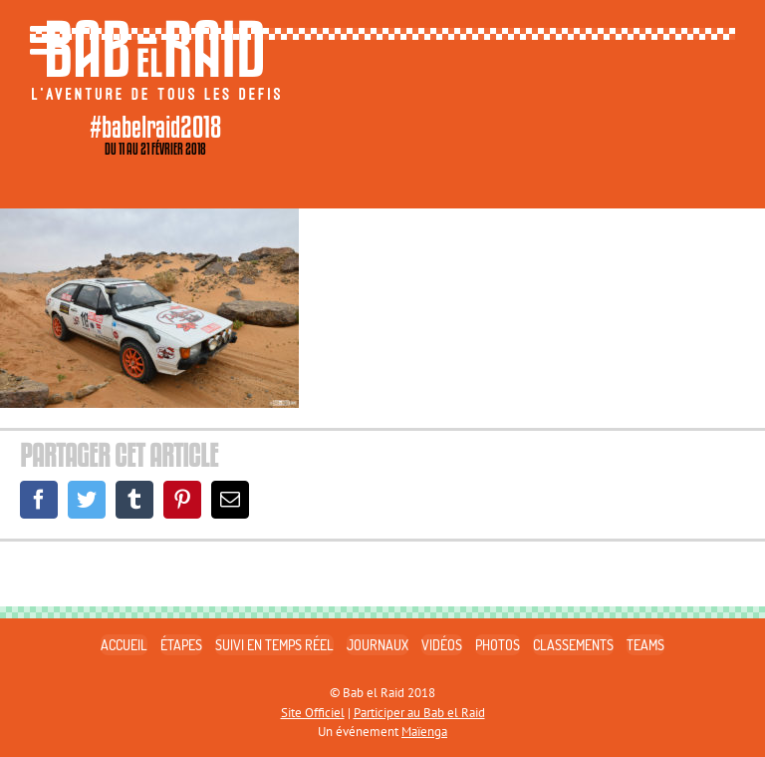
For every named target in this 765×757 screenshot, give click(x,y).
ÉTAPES (181, 644)
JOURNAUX (377, 644)
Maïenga (424, 731)
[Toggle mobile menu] (50, 40)
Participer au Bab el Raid (419, 712)
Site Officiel (313, 712)
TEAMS (645, 644)
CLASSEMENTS (573, 644)
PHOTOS (497, 644)
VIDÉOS (441, 644)
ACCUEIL (124, 644)
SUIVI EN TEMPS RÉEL (274, 644)
